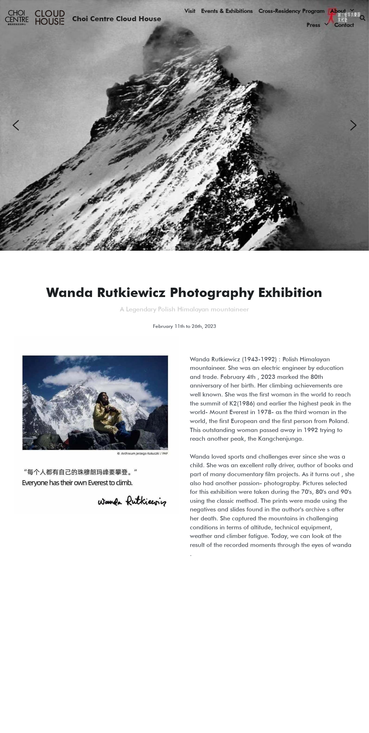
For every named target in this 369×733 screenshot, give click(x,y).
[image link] (35, 17)
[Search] (362, 17)
